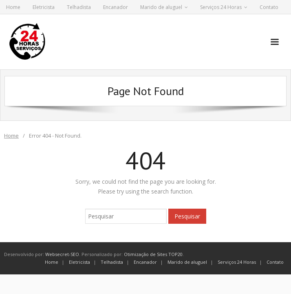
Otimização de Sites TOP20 (153, 254)
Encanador (115, 7)
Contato (269, 7)
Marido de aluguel (161, 7)
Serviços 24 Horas (221, 7)
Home (13, 7)
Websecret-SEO (62, 254)
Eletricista (44, 7)
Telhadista (79, 7)
